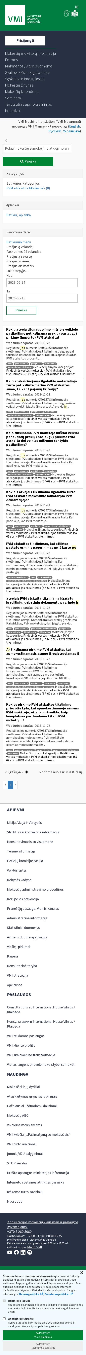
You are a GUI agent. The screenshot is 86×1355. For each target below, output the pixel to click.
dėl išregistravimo (44, 687)
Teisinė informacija (21, 851)
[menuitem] (30, 53)
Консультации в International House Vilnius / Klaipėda (41, 1024)
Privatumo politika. (56, 1294)
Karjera (12, 956)
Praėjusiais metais (20, 266)
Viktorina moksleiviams (24, 1125)
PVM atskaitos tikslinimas (28, 188)
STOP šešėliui (17, 1163)
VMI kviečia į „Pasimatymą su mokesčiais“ (38, 1134)
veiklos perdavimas (24, 750)
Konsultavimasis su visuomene (30, 841)
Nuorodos (14, 1201)
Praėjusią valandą (19, 247)
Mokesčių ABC (17, 1115)
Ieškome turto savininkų (25, 1191)
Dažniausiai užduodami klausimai (32, 1106)
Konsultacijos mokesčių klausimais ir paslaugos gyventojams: (42, 1224)
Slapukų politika (28, 1294)
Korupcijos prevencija (23, 899)
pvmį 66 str (50, 683)
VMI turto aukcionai (21, 1144)
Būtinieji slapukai (17, 1301)
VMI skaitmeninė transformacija (31, 1055)
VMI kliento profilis (21, 1045)
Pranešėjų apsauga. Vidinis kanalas (33, 908)
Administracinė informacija (27, 918)
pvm (10, 363)
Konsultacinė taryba (22, 965)
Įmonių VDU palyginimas (25, 1153)
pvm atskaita (21, 363)
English (74, 126)
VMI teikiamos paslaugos (26, 1036)
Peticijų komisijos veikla (25, 860)
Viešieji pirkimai (18, 946)
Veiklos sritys (17, 870)
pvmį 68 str (41, 581)
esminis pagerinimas (18, 577)
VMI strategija (17, 975)
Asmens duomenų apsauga (27, 937)
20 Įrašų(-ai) (16, 772)
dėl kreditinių (14, 632)
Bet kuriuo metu (18, 242)
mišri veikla (50, 363)
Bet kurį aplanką (18, 215)
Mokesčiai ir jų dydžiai (23, 1086)
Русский (54, 131)
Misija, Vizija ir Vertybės (24, 822)
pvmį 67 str (36, 363)
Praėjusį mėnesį (18, 261)
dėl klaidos (45, 632)
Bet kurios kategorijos (23, 183)
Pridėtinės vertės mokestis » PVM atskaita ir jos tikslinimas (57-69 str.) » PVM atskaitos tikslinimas (41, 372)
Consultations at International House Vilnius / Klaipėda (41, 1010)
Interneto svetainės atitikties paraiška (35, 1182)
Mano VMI (34, 1247)
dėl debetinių (30, 632)
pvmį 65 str (64, 628)
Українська (71, 131)
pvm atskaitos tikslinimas (20, 367)
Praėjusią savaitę (19, 256)
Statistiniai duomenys (23, 927)
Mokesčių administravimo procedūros (35, 889)
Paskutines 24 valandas (23, 251)
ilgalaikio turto (43, 415)
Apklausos (14, 985)
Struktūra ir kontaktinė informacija (33, 832)
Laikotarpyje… (17, 270)
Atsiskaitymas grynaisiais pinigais (32, 1096)
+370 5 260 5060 (19, 1231)
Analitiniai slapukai (18, 1319)
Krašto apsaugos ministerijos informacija (38, 1172)
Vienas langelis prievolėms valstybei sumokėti (41, 1064)
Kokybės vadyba (19, 880)
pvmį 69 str (63, 683)
